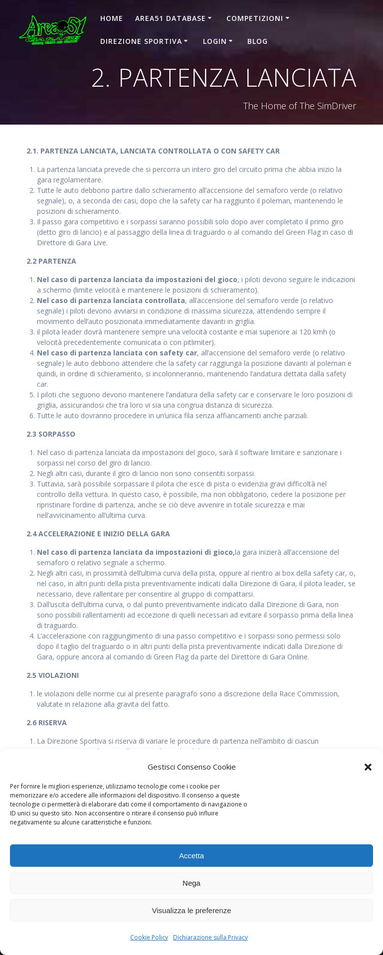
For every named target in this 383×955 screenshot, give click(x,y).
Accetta (191, 855)
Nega (191, 883)
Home (111, 18)
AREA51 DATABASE (170, 18)
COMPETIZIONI (254, 18)
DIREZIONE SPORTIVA (141, 41)
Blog (257, 41)
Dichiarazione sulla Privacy (210, 937)
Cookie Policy (149, 937)
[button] (368, 767)
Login (215, 41)
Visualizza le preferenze (191, 910)
